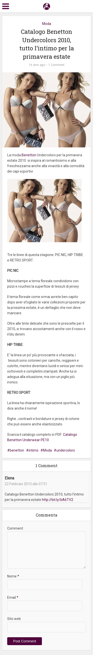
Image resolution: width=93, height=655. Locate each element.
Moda (46, 24)
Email (12, 597)
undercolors (65, 450)
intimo (33, 450)
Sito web (14, 619)
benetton (17, 450)
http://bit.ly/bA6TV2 (57, 500)
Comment (15, 528)
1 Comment (56, 65)
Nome (13, 576)
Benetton (29, 155)
